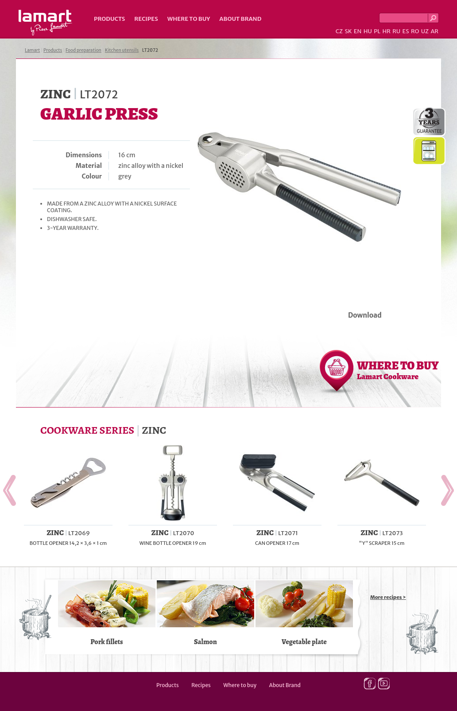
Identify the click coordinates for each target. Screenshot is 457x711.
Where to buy (188, 19)
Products (109, 19)
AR (434, 31)
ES (406, 31)
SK (348, 31)
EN (358, 31)
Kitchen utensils (122, 50)
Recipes (146, 19)
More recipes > (388, 597)
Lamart (45, 22)
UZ (425, 31)
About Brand (240, 19)
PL (377, 31)
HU (368, 31)
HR (386, 31)
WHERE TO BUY (398, 370)
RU (396, 31)
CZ (339, 31)
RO (415, 31)
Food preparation (83, 50)
